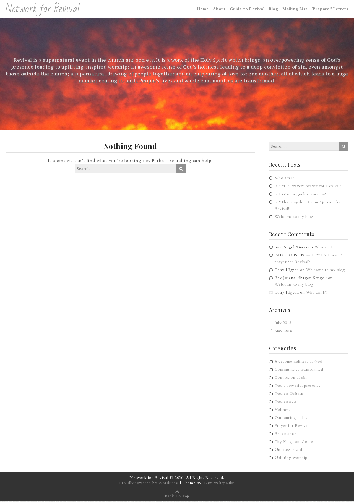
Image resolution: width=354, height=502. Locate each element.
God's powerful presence (298, 386)
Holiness (282, 410)
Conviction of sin (291, 378)
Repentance (285, 434)
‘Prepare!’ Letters (330, 9)
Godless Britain (289, 394)
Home (203, 9)
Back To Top (177, 496)
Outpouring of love (292, 418)
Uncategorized (288, 450)
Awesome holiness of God (298, 362)
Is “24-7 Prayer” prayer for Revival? (308, 186)
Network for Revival (43, 9)
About (219, 9)
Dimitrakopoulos (219, 483)
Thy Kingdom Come (294, 442)
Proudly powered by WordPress (149, 483)
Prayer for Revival (292, 426)
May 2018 (283, 331)
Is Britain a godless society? (300, 194)
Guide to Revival (247, 9)
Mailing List (295, 9)
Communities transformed (299, 370)
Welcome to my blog (294, 216)
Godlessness (286, 402)
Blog (273, 9)
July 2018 (283, 323)
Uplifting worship (291, 458)
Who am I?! (285, 178)
